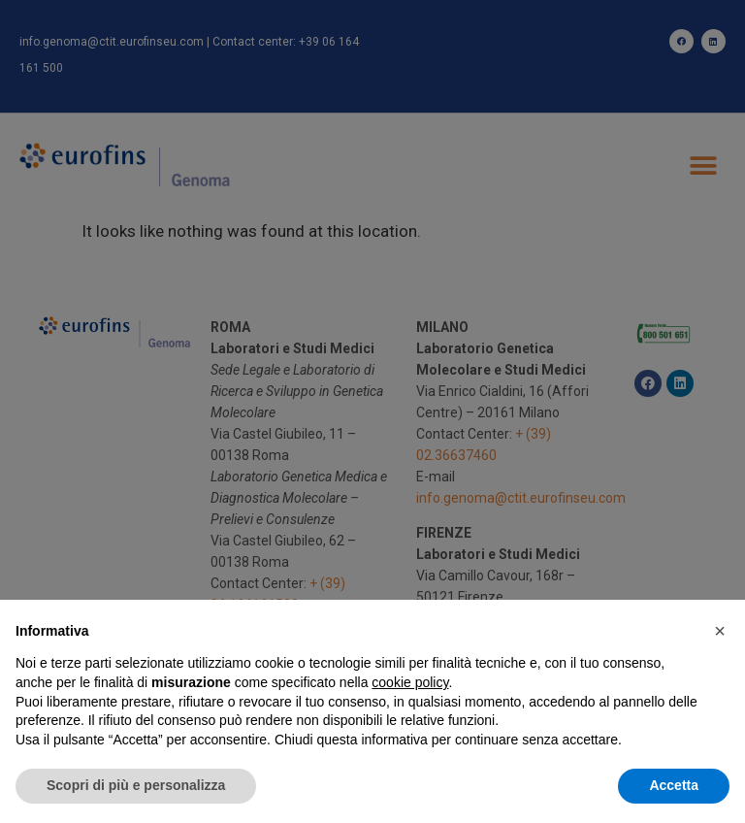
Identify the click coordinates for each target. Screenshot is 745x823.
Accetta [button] (673, 785)
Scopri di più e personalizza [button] (136, 785)
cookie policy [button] (410, 682)
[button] (719, 630)
